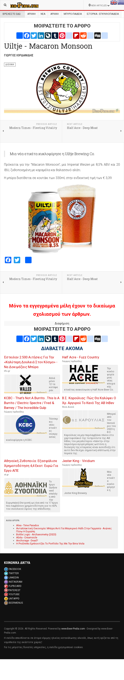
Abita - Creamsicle (26, 537)
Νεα (43, 14)
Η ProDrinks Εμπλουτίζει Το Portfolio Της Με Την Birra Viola (50, 543)
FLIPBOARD (15, 586)
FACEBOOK (15, 569)
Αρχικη (54, 14)
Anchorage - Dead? (27, 540)
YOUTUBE (14, 594)
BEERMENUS (16, 602)
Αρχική (31, 14)
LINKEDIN (14, 577)
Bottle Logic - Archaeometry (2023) (36, 534)
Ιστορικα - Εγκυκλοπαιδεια (103, 14)
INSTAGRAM (15, 581)
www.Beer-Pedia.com (73, 628)
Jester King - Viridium (78, 461)
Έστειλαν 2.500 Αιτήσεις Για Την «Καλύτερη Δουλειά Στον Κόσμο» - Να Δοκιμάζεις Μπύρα (30, 362)
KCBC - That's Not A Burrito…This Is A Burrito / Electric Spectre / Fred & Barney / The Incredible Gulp (31, 403)
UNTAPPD (14, 598)
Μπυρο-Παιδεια (73, 14)
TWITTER (14, 573)
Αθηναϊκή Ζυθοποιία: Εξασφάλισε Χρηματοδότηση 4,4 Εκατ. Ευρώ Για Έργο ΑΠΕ (31, 466)
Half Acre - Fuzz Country (80, 357)
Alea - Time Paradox (27, 525)
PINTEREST (14, 590)
